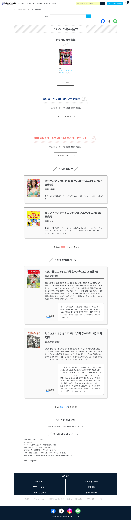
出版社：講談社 (50, 189)
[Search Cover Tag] (88, 16)
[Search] (102, 3)
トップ (16, 9)
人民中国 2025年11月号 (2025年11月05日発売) (71, 271)
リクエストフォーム (67, 116)
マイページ (21, 3)
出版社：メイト (50, 221)
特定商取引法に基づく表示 (56, 499)
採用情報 (91, 487)
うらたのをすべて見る (67, 247)
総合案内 (65, 476)
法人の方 (54, 3)
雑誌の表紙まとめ (24, 9)
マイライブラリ (30, 3)
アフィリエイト (39, 487)
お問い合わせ (91, 493)
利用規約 (27, 499)
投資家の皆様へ (91, 499)
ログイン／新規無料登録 (115, 3)
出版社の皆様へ (79, 499)
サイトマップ (102, 499)
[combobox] (68, 16)
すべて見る (66, 82)
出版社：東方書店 (51, 276)
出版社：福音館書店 (52, 342)
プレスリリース (39, 493)
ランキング (47, 3)
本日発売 (39, 3)
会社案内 (69, 499)
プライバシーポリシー (39, 499)
